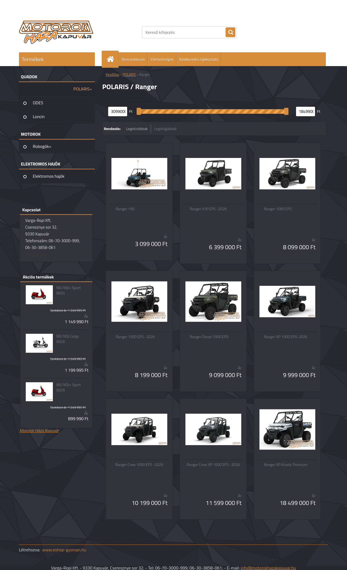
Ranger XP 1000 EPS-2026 (285, 336)
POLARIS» (82, 89)
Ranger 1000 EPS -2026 (135, 336)
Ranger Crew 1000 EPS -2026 (139, 464)
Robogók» (42, 146)
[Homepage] (112, 59)
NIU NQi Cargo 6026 (67, 338)
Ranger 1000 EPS (278, 209)
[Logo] (56, 32)
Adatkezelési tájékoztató (198, 59)
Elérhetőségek (161, 59)
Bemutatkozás (133, 59)
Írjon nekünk (36, 254)
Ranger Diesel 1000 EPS (209, 336)
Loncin (39, 116)
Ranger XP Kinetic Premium (285, 464)
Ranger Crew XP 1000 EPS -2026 (213, 464)
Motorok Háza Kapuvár (39, 430)
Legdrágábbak (165, 128)
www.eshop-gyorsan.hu (64, 549)
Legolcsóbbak (137, 128)
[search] (230, 32)
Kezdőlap (112, 74)
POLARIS (129, 74)
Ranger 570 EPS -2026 (208, 209)
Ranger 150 (125, 209)
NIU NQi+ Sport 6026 (68, 387)
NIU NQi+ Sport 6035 (68, 290)
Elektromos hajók (49, 176)
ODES (38, 102)
